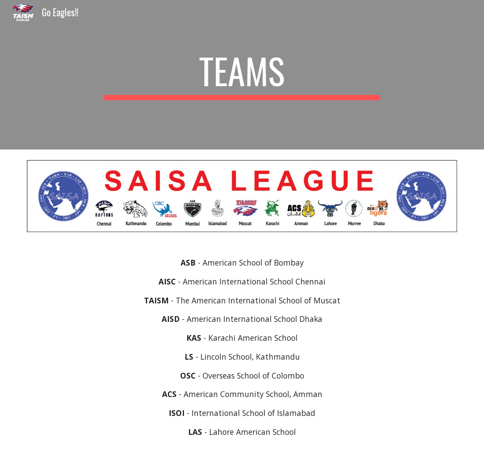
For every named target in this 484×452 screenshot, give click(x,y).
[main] (242, 75)
